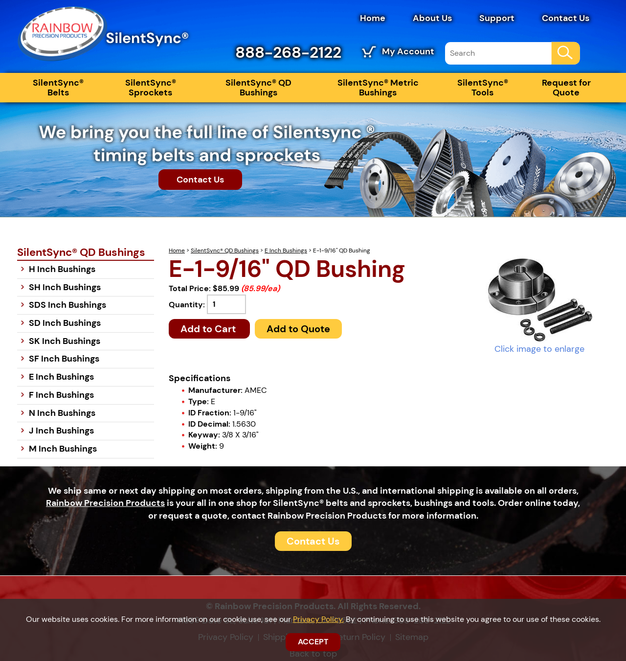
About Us (432, 18)
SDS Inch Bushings (67, 305)
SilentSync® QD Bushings (258, 87)
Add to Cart (209, 328)
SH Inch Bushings (65, 287)
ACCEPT (313, 642)
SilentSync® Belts (58, 87)
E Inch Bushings (286, 250)
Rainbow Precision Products (105, 503)
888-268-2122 (288, 52)
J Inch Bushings (61, 430)
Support (496, 18)
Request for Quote (566, 87)
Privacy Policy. (318, 619)
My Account (408, 51)
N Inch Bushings (62, 413)
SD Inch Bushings (65, 323)
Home (372, 18)
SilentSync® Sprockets (150, 87)
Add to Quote (298, 328)
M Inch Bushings (63, 449)
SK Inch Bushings (64, 341)
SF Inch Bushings (64, 359)
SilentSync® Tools (482, 87)
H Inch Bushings (62, 269)
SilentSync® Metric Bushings (378, 87)
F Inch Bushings (61, 395)
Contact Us (565, 18)
